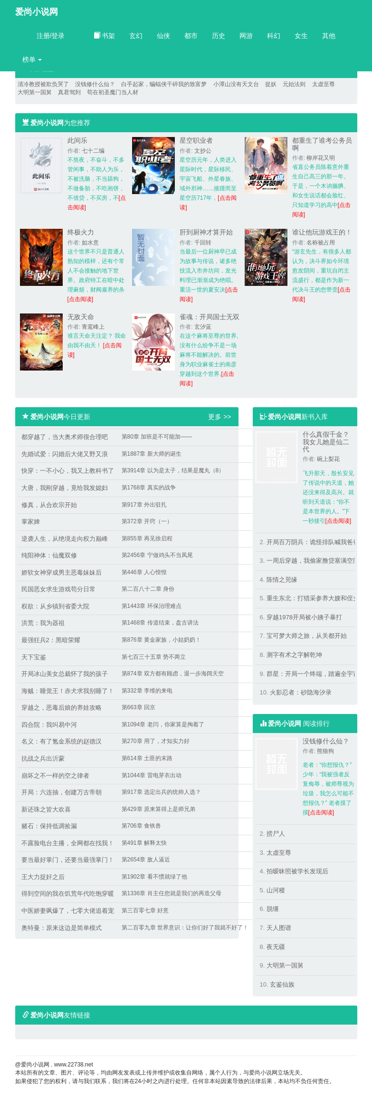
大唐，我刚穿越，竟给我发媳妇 (64, 487)
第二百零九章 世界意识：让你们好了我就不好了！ (185, 927)
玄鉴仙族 (282, 984)
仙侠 (163, 35)
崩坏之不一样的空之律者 (55, 775)
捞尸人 (276, 833)
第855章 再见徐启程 (147, 538)
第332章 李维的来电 (147, 690)
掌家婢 (30, 521)
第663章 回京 (138, 707)
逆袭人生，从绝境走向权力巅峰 (64, 538)
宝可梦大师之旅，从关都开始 (307, 635)
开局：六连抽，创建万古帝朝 (61, 792)
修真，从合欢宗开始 (49, 504)
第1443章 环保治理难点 (151, 606)
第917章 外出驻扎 (144, 504)
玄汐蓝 (202, 326)
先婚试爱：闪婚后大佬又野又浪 (64, 454)
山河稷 (276, 890)
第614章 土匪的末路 (147, 758)
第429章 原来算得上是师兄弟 (158, 809)
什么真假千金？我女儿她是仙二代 (326, 441)
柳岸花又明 (320, 158)
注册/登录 (51, 35)
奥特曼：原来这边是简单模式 (61, 927)
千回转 (202, 242)
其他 (328, 35)
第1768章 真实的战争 (149, 487)
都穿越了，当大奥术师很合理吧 (64, 436)
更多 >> (219, 416)
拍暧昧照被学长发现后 (297, 871)
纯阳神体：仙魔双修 (49, 555)
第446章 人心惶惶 (144, 572)
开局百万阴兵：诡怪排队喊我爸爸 (313, 542)
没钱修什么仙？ (95, 84)
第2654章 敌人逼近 (146, 859)
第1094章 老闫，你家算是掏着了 (163, 724)
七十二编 (93, 150)
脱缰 (273, 908)
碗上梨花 (328, 459)
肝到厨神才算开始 (206, 232)
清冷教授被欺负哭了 (43, 84)
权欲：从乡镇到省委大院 (55, 606)
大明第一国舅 (35, 92)
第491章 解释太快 (144, 843)
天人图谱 (279, 927)
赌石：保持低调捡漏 (49, 826)
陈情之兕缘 (282, 579)
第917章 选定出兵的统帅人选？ (161, 792)
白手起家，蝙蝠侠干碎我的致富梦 (164, 84)
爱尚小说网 (36, 12)
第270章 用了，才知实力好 (156, 741)
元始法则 (294, 84)
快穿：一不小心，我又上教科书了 (67, 470)
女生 (301, 35)
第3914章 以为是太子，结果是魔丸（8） (173, 470)
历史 (218, 35)
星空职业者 (196, 140)
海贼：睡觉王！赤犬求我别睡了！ (67, 690)
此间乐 (77, 140)
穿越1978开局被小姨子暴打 (304, 617)
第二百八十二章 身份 (148, 589)
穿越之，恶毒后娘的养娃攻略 (61, 707)
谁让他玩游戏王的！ (322, 232)
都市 (191, 35)
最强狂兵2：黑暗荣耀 (50, 640)
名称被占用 (320, 242)
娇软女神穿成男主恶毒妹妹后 (61, 572)
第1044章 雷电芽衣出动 (151, 775)
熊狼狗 (325, 751)
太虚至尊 (323, 84)
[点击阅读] (80, 299)
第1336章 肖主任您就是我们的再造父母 (171, 893)
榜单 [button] (32, 59)
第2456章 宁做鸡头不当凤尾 (157, 555)
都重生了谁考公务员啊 (322, 144)
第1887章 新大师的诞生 (151, 453)
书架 (104, 35)
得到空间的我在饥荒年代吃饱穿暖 (67, 893)
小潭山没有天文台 (236, 84)
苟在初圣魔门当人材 (112, 92)
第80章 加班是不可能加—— (157, 436)
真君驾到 (69, 92)
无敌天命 (80, 317)
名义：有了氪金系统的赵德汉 (61, 741)
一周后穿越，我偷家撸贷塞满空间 (313, 560)
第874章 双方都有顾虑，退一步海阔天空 (173, 673)
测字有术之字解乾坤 (294, 654)
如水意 (90, 242)
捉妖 (271, 84)
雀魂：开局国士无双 (209, 317)
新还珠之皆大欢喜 (46, 809)
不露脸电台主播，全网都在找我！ (67, 843)
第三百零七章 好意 (145, 910)
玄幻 (136, 35)
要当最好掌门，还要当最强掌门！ (67, 859)
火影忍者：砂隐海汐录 (301, 692)
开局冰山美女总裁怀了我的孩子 (64, 673)
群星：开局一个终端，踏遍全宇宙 (313, 673)
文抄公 (202, 150)
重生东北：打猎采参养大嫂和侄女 (313, 598)
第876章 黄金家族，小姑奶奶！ (161, 639)
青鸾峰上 (93, 326)
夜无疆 (276, 946)
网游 (246, 35)
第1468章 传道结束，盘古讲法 (160, 622)
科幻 (273, 35)
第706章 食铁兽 (141, 825)
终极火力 (80, 232)
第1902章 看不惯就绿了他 (154, 876)
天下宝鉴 (33, 657)
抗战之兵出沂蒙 (43, 758)
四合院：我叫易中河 (49, 724)
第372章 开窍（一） (147, 521)
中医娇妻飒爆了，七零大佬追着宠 (67, 910)
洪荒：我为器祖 (43, 622)
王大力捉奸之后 (43, 876)
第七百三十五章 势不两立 (154, 657)
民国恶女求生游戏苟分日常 (58, 589)
